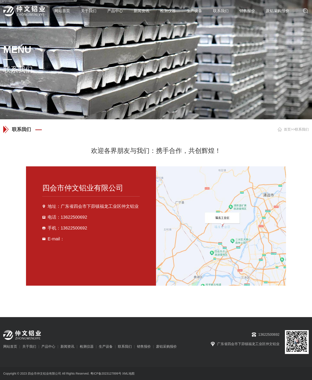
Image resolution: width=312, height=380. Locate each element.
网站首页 (62, 11)
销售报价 (247, 11)
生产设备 (194, 11)
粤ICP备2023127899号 (105, 373)
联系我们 (221, 11)
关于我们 (88, 11)
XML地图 (128, 373)
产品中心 (115, 11)
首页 (287, 129)
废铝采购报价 (277, 11)
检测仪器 (168, 11)
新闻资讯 (141, 11)
